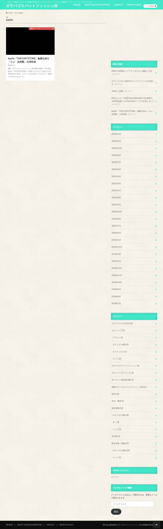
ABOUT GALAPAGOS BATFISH (97, 5)
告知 (115, 394)
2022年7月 (116, 162)
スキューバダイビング (122, 373)
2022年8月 (116, 155)
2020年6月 (116, 233)
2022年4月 (116, 176)
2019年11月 (117, 247)
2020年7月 (116, 226)
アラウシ (118, 337)
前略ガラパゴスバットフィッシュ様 (129, 387)
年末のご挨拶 (122, 91)
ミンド (117, 358)
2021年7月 (116, 204)
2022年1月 (116, 190)
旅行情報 (117, 408)
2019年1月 (116, 261)
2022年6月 (116, 169)
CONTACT (118, 5)
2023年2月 (116, 141)
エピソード (118, 330)
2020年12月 (117, 211)
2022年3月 (116, 183)
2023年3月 (116, 134)
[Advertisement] (134, 35)
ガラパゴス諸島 (121, 344)
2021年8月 (116, 197)
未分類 (116, 436)
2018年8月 (116, 296)
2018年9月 (116, 289)
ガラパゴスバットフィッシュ (125, 365)
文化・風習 (118, 401)
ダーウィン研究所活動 (122, 380)
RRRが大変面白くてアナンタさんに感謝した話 (132, 72)
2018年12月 (117, 268)
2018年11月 (117, 275)
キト (116, 422)
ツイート (115, 477)
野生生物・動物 (120, 443)
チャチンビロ (120, 351)
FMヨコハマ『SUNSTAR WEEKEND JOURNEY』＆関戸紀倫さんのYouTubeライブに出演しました (133, 101)
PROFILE (76, 5)
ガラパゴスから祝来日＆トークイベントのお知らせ (133, 82)
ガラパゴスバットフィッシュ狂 (32, 5)
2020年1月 (116, 240)
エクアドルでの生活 (122, 323)
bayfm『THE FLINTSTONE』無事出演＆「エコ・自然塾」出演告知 (133, 113)
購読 (116, 511)
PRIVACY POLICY (134, 5)
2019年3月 (116, 254)
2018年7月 (116, 303)
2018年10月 (117, 282)
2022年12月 (117, 148)
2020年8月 (116, 219)
